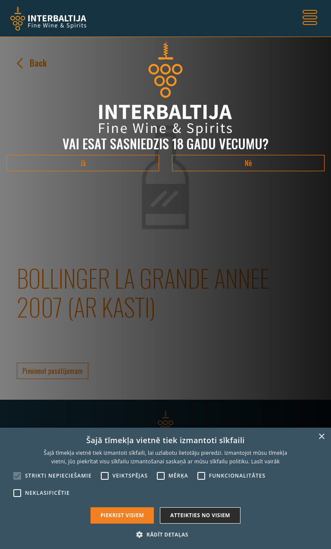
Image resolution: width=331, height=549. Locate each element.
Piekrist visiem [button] (122, 515)
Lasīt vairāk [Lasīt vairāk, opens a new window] (265, 461)
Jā (83, 163)
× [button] (321, 437)
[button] (165, 534)
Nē (248, 163)
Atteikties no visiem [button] (200, 515)
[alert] (165, 488)
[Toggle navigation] (310, 18)
